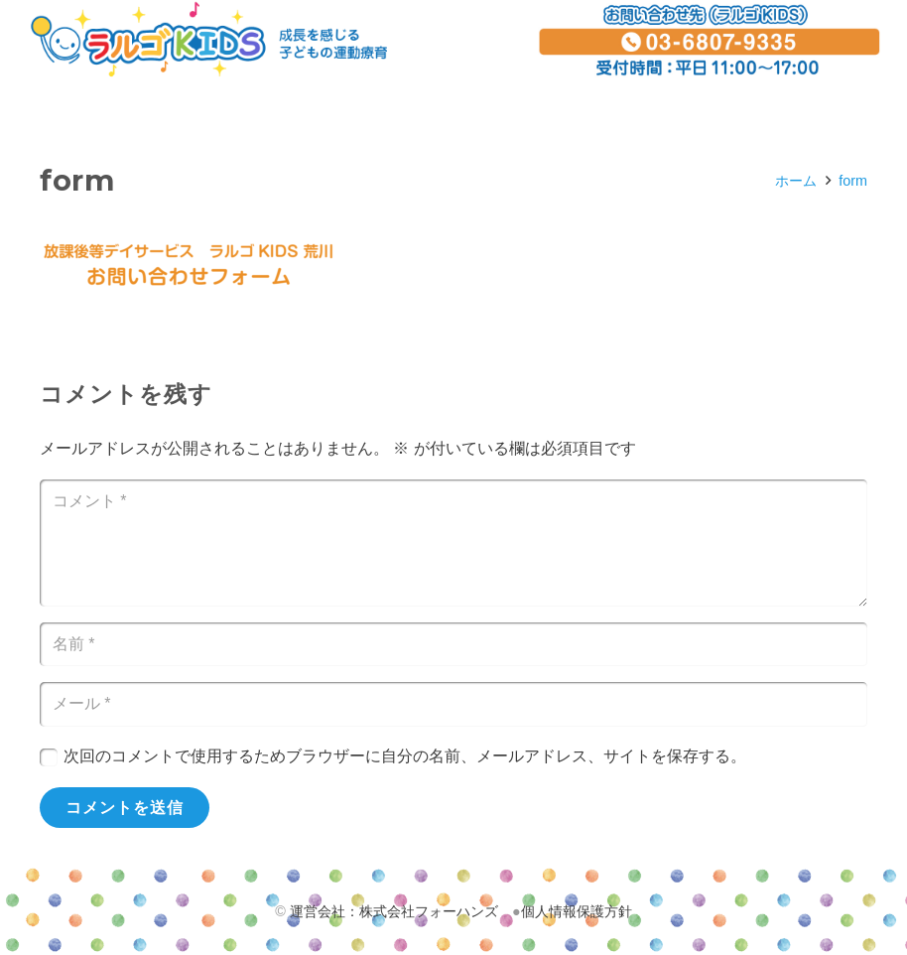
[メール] (453, 704)
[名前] (453, 644)
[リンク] (209, 39)
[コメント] (453, 543)
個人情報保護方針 (576, 911)
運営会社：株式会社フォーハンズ (394, 911)
